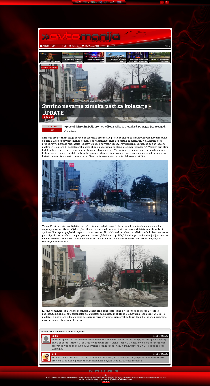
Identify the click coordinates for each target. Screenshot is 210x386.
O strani (97, 46)
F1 (64, 46)
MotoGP (74, 46)
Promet (53, 67)
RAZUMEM (106, 381)
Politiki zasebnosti (125, 379)
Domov (44, 46)
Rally (86, 46)
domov (44, 67)
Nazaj (166, 46)
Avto (55, 46)
